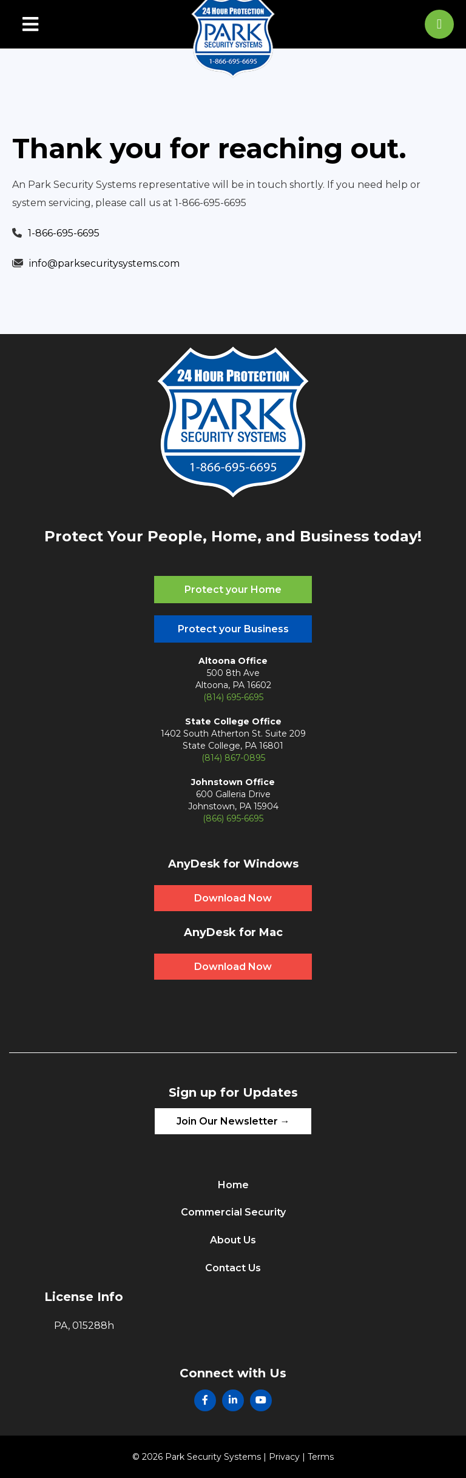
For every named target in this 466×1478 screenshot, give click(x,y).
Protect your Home (233, 589)
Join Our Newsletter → (233, 1121)
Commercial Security (233, 1212)
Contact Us (233, 1268)
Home (233, 1185)
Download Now (233, 898)
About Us (233, 1240)
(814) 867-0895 (233, 757)
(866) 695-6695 (233, 818)
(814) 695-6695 (233, 697)
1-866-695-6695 (64, 233)
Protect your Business (233, 629)
